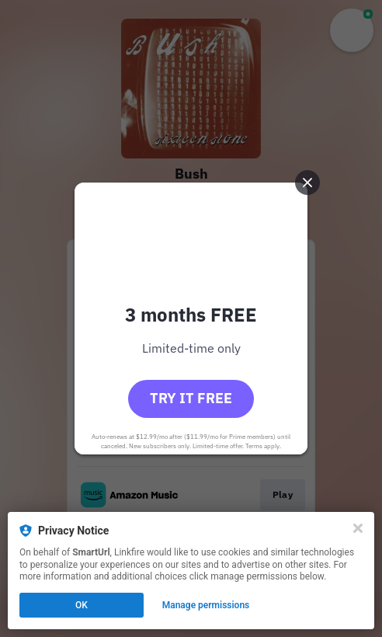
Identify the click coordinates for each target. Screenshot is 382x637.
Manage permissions (206, 605)
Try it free (191, 398)
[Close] (358, 528)
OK (81, 605)
